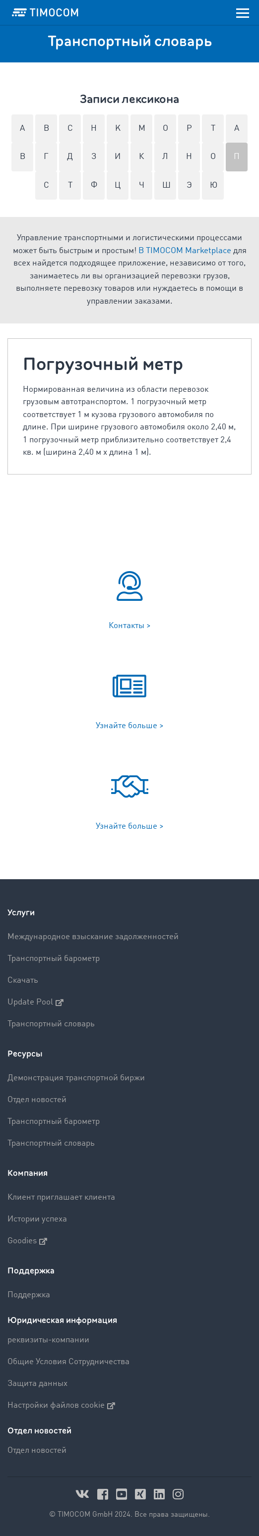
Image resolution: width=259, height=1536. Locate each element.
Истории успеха (37, 1219)
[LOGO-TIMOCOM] (45, 12)
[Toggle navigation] (242, 12)
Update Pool (35, 1002)
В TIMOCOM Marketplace (184, 251)
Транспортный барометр (53, 958)
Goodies (27, 1241)
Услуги (21, 912)
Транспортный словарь (51, 1024)
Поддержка (31, 1270)
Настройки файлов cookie (61, 1406)
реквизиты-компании (48, 1340)
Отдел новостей (36, 1100)
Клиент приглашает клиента (61, 1197)
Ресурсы (25, 1053)
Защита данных (37, 1383)
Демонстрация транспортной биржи (76, 1078)
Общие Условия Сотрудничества (68, 1362)
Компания (27, 1173)
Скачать (22, 980)
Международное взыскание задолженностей (93, 937)
